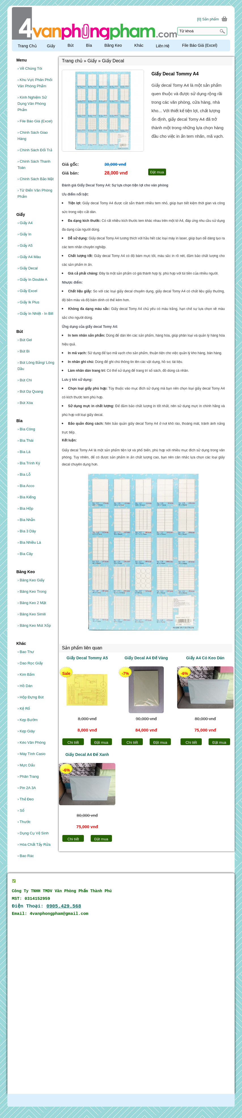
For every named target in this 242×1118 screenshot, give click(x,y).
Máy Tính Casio (32, 754)
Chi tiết (73, 742)
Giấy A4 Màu (29, 257)
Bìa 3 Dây (27, 531)
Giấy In (24, 234)
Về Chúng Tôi (30, 68)
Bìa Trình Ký (29, 463)
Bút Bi (24, 351)
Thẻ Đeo (26, 799)
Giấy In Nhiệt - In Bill (35, 313)
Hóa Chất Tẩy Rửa (34, 844)
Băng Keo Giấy (31, 580)
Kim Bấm (26, 674)
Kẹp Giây (26, 731)
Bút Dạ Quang (30, 391)
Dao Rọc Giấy (30, 663)
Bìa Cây (25, 554)
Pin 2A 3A (27, 788)
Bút (71, 45)
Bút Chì (25, 380)
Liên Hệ (162, 46)
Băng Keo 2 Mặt (32, 603)
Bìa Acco (26, 486)
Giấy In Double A (32, 279)
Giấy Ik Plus (28, 302)
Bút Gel (25, 340)
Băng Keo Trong (32, 591)
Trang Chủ (27, 46)
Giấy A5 (25, 245)
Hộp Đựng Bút (31, 697)
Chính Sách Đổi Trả (35, 150)
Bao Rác (26, 856)
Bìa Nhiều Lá (29, 542)
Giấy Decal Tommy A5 (87, 658)
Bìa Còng (26, 429)
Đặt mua (101, 742)
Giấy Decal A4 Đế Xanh (87, 754)
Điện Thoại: (46, 906)
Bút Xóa (25, 403)
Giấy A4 (25, 223)
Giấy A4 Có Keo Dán (205, 658)
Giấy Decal (28, 268)
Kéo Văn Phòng (32, 742)
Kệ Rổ (24, 708)
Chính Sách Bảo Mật (36, 179)
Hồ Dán (25, 686)
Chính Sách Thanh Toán (34, 164)
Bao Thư (26, 652)
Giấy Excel (27, 291)
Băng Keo (113, 45)
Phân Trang (28, 776)
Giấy (51, 46)
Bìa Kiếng (27, 497)
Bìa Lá (24, 452)
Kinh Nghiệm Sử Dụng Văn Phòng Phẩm (32, 103)
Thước (24, 822)
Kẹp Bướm (28, 720)
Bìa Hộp (25, 508)
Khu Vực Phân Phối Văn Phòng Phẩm (35, 83)
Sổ (21, 810)
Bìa (89, 45)
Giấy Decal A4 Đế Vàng (146, 658)
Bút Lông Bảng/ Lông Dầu (36, 365)
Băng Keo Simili (32, 614)
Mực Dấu (26, 765)
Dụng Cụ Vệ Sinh (33, 833)
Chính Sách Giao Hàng (33, 135)
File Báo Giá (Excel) (35, 121)
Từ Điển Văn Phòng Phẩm (35, 193)
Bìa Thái (25, 440)
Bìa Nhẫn (26, 520)
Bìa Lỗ (24, 474)
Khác (138, 45)
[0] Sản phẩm (208, 19)
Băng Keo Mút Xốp (34, 625)
